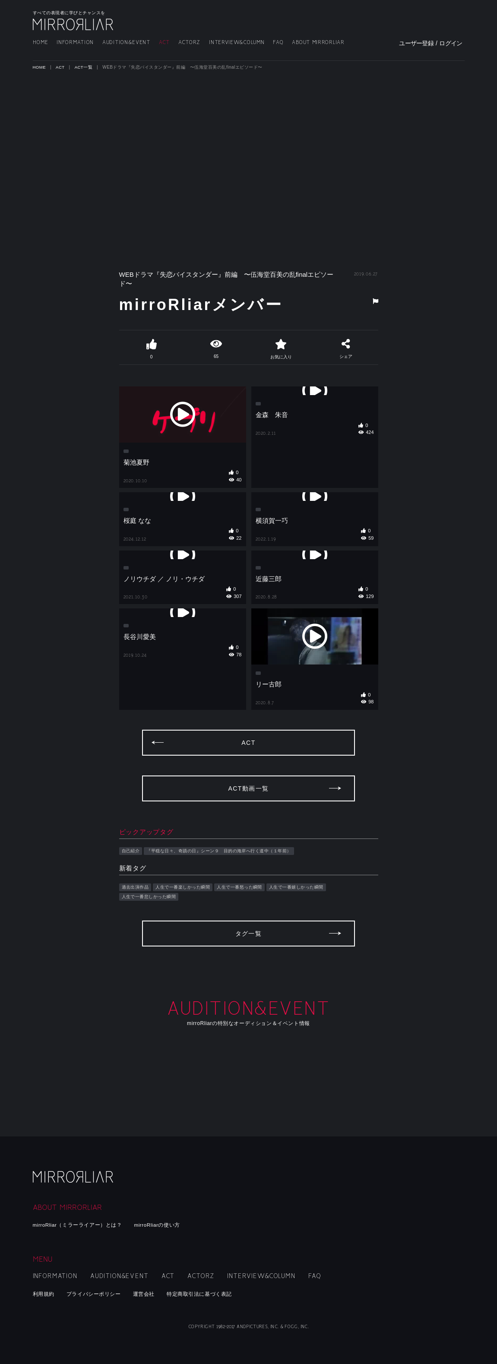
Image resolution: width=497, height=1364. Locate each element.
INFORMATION (75, 42)
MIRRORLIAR (74, 24)
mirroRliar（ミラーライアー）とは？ (82, 1225)
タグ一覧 (248, 983)
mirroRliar (74, 1180)
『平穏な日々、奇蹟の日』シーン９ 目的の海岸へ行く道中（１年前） (228, 893)
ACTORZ (189, 42)
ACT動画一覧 (248, 831)
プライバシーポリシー (97, 1294)
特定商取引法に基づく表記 (210, 1294)
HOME (40, 42)
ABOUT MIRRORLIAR (318, 42)
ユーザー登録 (416, 43)
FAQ (278, 42)
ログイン (450, 43)
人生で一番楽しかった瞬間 (188, 930)
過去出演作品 (137, 930)
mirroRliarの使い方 (167, 1225)
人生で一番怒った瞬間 (250, 930)
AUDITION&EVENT (126, 42)
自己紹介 (132, 893)
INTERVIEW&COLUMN (236, 42)
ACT (164, 42)
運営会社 (151, 1294)
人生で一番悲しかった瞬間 (152, 940)
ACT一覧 (85, 67)
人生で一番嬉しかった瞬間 (312, 930)
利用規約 (45, 1294)
